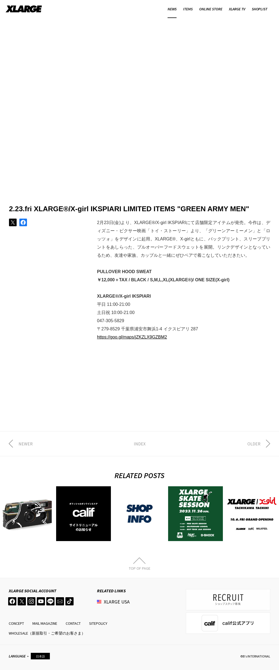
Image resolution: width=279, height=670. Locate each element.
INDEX (139, 443)
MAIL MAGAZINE (44, 623)
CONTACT (73, 623)
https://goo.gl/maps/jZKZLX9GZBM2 (132, 337)
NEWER (26, 443)
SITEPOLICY (98, 623)
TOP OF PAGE (139, 568)
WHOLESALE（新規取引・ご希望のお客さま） (47, 633)
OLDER (253, 443)
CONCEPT (16, 623)
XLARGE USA (117, 602)
